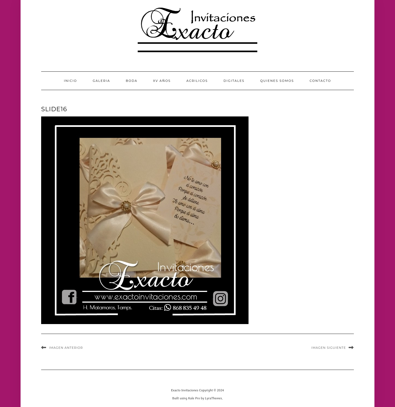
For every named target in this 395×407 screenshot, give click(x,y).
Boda (131, 81)
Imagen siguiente (328, 348)
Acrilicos (197, 81)
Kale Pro (194, 398)
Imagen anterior (66, 348)
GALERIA (101, 81)
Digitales (234, 81)
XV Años (162, 81)
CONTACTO (320, 81)
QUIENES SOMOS (277, 81)
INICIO (70, 81)
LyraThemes (213, 398)
